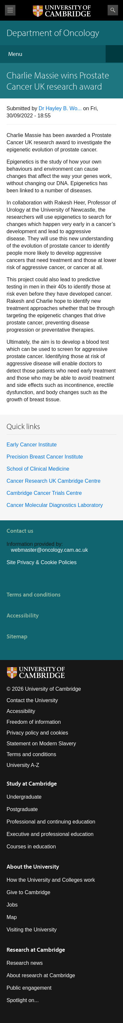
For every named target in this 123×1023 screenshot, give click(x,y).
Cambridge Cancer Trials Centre (44, 493)
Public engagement (29, 988)
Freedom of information (34, 722)
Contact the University (32, 700)
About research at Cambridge (41, 975)
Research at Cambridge (36, 949)
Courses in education (31, 846)
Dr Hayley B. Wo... (60, 108)
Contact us (20, 530)
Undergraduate (24, 797)
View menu (10, 10)
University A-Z (23, 765)
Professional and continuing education (51, 821)
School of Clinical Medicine (38, 469)
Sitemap (17, 636)
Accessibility (23, 615)
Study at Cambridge (32, 783)
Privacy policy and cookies (37, 733)
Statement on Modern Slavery (41, 743)
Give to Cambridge (28, 892)
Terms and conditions (34, 594)
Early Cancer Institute (32, 444)
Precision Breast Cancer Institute (45, 456)
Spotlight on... (23, 1000)
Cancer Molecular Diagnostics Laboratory (55, 505)
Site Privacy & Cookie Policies (41, 562)
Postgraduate (22, 809)
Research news (25, 963)
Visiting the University (32, 929)
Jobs (12, 905)
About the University (33, 866)
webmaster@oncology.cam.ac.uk (49, 550)
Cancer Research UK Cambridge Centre (53, 481)
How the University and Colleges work (51, 880)
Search (113, 10)
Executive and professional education (50, 834)
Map (12, 917)
